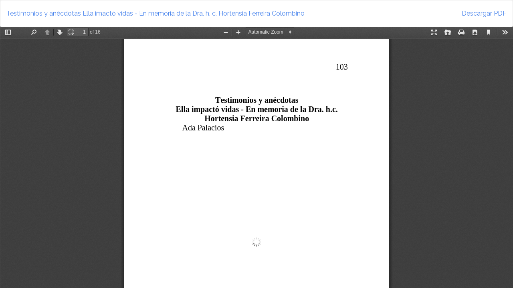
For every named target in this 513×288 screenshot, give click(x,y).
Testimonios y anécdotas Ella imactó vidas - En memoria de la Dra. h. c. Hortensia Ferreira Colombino (155, 13)
